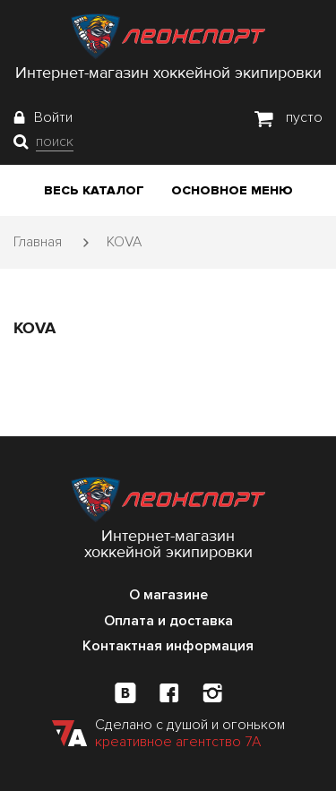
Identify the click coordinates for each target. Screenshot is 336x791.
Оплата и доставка (168, 621)
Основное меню (232, 190)
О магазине (168, 595)
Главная (37, 242)
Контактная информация (168, 646)
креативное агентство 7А (178, 742)
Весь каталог (94, 190)
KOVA (124, 242)
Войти (53, 117)
